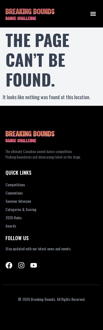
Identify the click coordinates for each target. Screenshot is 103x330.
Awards (10, 226)
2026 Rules (13, 217)
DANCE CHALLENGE (20, 18)
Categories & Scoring (21, 209)
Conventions (14, 193)
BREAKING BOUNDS (30, 11)
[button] (93, 13)
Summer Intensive (18, 201)
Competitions (15, 184)
